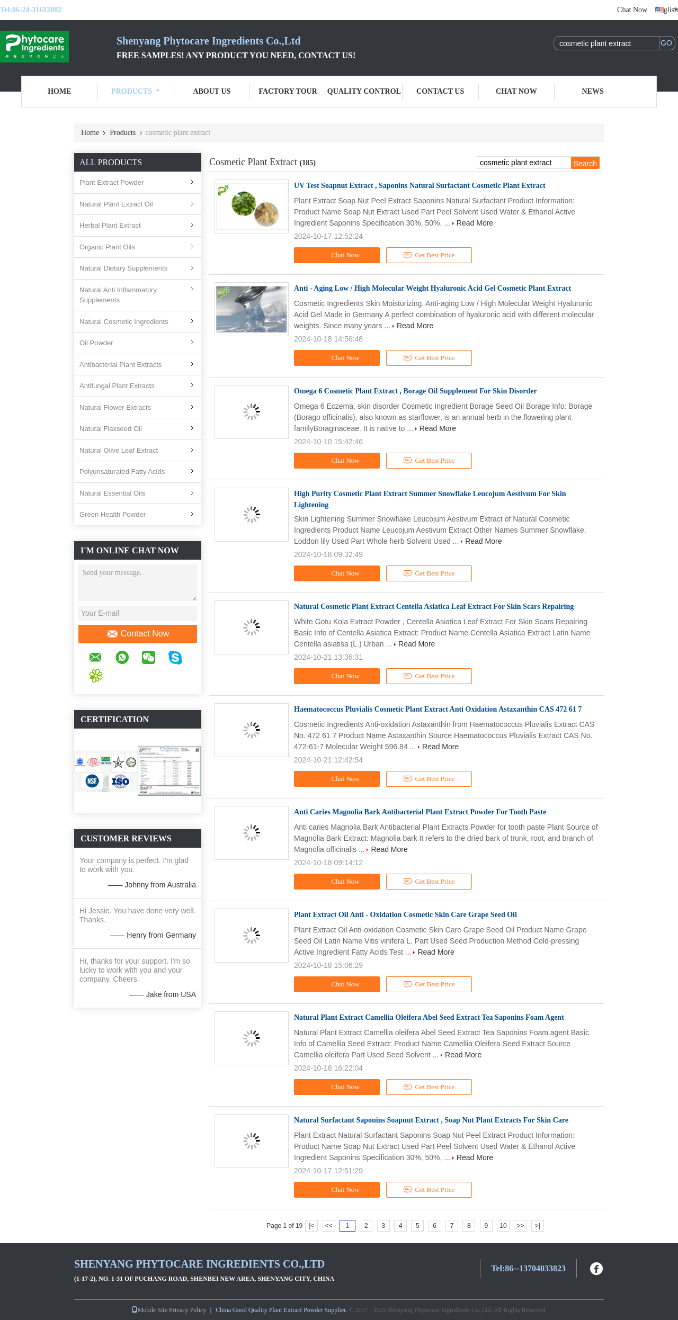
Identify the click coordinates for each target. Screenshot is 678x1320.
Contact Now (138, 634)
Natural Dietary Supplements (123, 268)
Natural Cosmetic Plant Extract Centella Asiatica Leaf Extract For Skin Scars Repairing (434, 606)
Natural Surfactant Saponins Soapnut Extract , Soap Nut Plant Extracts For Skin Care (431, 1120)
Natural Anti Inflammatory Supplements (118, 295)
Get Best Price (429, 255)
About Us (211, 91)
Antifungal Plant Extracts (117, 386)
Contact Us (440, 91)
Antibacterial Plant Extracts (120, 365)
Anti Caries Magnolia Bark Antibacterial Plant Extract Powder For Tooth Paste (420, 812)
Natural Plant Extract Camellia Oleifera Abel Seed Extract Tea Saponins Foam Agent (429, 1017)
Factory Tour (287, 91)
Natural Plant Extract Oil (116, 204)
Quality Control (364, 91)
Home (59, 91)
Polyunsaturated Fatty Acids (122, 471)
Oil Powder (96, 343)
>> (520, 1225)
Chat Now (632, 10)
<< (329, 1225)
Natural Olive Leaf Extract (118, 450)
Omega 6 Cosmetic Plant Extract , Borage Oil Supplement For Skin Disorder (415, 391)
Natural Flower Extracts (115, 407)
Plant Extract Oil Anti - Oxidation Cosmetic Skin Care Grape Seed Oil (405, 915)
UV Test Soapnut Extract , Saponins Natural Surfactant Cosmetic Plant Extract (420, 186)
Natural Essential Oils (112, 493)
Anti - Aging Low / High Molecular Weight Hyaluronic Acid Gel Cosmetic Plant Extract (432, 288)
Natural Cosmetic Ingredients (123, 322)
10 (502, 1225)
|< (311, 1225)
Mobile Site (149, 1310)
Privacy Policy (187, 1310)
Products (135, 91)
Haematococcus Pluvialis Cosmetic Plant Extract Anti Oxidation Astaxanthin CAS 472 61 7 (438, 709)
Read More (475, 223)
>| (537, 1225)
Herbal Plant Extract (110, 225)
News (593, 91)
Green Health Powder (112, 514)
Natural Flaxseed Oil (110, 429)
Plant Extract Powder (111, 182)
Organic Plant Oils (107, 247)
